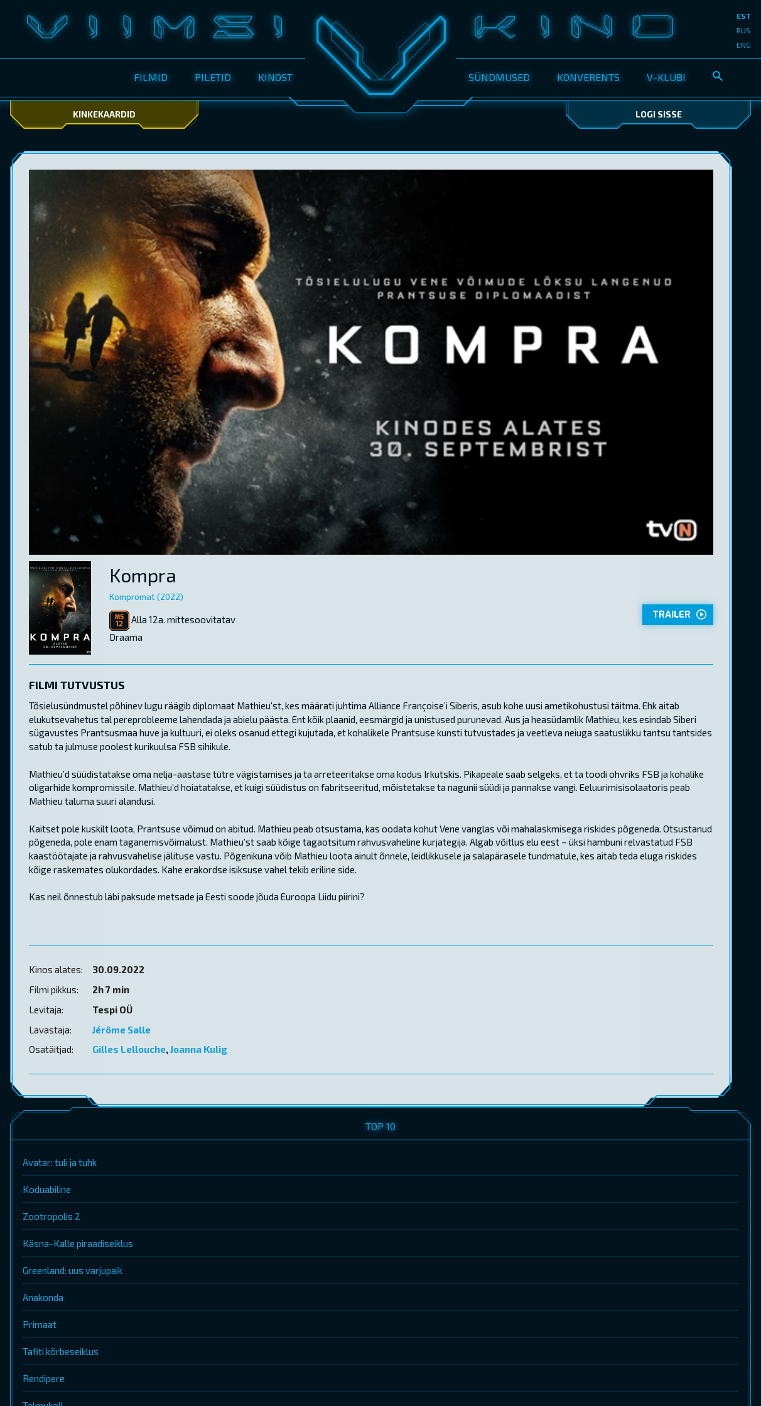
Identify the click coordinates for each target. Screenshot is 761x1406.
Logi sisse (658, 114)
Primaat (40, 1324)
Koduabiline (47, 1189)
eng (744, 44)
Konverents (588, 77)
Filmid (151, 77)
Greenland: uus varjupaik (72, 1270)
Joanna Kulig (198, 1049)
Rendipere (44, 1378)
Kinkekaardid (104, 114)
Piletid (213, 77)
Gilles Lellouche (129, 1049)
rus (743, 30)
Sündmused (499, 77)
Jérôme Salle (121, 1029)
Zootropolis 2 (51, 1216)
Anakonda (43, 1297)
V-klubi (666, 77)
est (744, 15)
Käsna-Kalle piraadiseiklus (78, 1243)
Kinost (275, 77)
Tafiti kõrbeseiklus (61, 1351)
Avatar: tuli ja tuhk (60, 1162)
